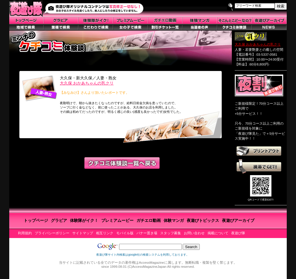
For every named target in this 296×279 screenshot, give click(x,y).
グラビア (59, 220)
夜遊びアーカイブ (238, 220)
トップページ (36, 220)
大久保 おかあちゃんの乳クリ (87, 83)
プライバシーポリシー (52, 233)
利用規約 (25, 233)
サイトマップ (82, 233)
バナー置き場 (146, 233)
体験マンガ (174, 220)
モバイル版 (125, 233)
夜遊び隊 (238, 233)
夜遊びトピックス (203, 220)
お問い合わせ (194, 233)
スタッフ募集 (170, 233)
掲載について (218, 233)
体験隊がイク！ (84, 220)
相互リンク (104, 233)
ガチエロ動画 (148, 220)
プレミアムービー (117, 220)
